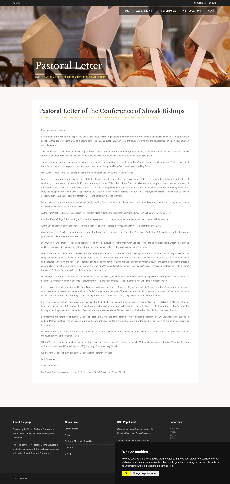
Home (126, 11)
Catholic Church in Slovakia (78, 441)
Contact (69, 447)
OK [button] (126, 473)
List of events (71, 429)
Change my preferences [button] (144, 473)
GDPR (68, 454)
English (213, 3)
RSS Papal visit (126, 422)
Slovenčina (200, 3)
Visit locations (192, 11)
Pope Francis (168, 11)
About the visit (145, 11)
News (211, 11)
